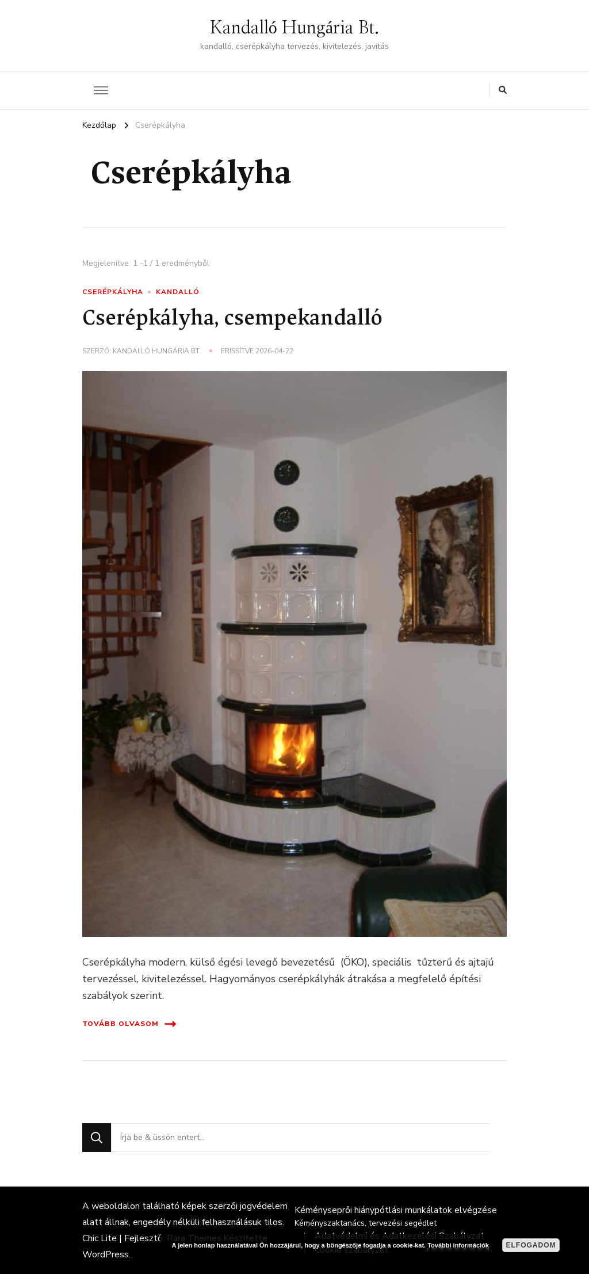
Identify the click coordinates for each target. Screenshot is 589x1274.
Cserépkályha (112, 291)
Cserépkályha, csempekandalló (232, 320)
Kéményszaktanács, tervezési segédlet (365, 1223)
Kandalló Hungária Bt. (294, 28)
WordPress (105, 1254)
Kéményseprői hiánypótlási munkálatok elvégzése (395, 1210)
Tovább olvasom (129, 1024)
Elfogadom (531, 1245)
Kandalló (178, 291)
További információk (458, 1245)
